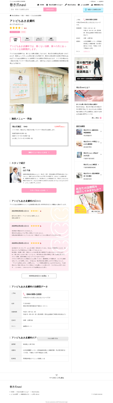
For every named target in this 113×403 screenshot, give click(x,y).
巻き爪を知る (72, 5)
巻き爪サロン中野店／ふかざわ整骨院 (91, 143)
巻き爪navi (18, 4)
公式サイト (26, 326)
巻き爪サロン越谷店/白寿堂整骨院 (91, 131)
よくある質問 (85, 5)
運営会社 (93, 1)
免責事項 (101, 1)
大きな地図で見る (59, 337)
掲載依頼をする (98, 5)
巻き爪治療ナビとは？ (56, 5)
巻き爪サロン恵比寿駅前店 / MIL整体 (91, 175)
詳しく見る (95, 118)
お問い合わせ (35, 394)
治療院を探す (50, 9)
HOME (42, 5)
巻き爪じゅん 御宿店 (90, 165)
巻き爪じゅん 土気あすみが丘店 (91, 154)
